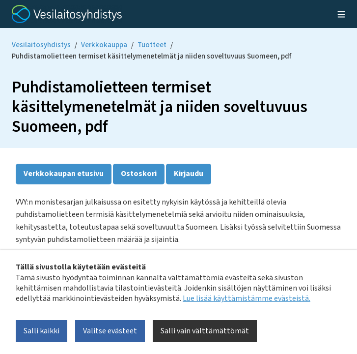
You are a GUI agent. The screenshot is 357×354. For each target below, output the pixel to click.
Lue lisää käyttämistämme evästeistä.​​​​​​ (246, 298)
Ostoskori (139, 173)
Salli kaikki (41, 330)
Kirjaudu (188, 173)
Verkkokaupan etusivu (64, 173)
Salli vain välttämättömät (205, 330)
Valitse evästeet (110, 330)
